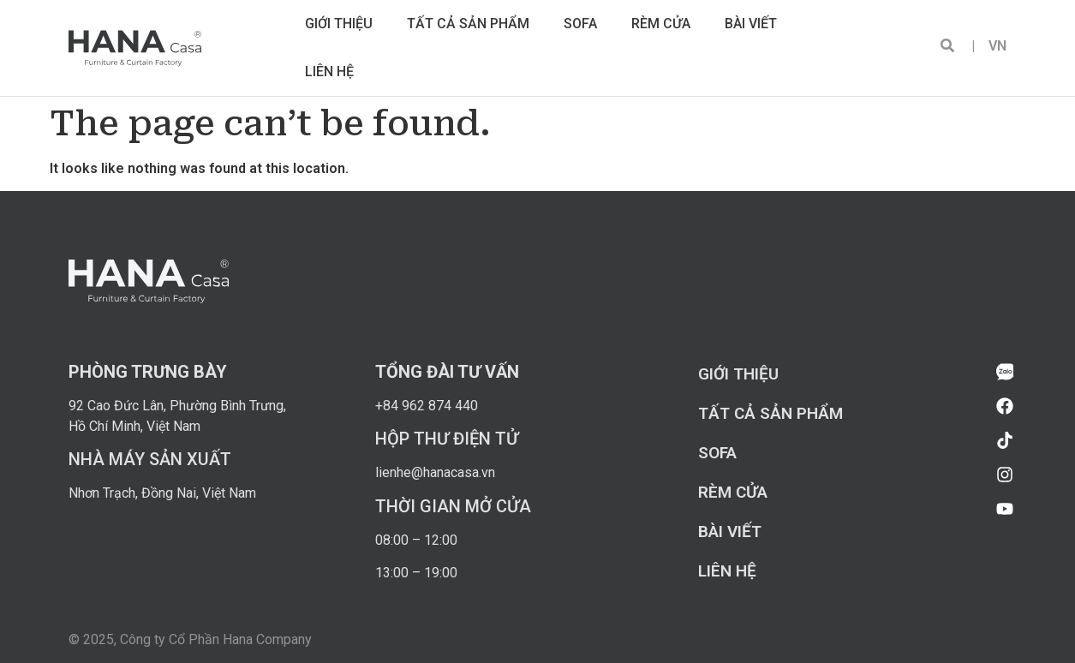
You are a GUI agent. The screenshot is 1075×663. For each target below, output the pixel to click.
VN (990, 46)
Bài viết (751, 23)
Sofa (580, 23)
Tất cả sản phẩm (468, 23)
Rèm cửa (660, 23)
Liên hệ (329, 71)
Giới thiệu (339, 23)
